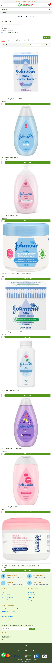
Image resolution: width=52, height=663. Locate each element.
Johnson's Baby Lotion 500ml (10, 215)
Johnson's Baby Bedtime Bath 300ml (12, 448)
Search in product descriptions (10, 32)
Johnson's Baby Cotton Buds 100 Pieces (13, 99)
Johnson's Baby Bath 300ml (10, 157)
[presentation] (22, 637)
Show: (44, 45)
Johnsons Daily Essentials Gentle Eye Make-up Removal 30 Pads (20, 565)
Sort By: (26, 45)
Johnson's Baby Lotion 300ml (10, 507)
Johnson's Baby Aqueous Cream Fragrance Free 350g (17, 273)
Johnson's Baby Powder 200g (10, 390)
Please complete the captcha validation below (6, 638)
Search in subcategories (8, 30)
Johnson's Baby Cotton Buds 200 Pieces (13, 332)
